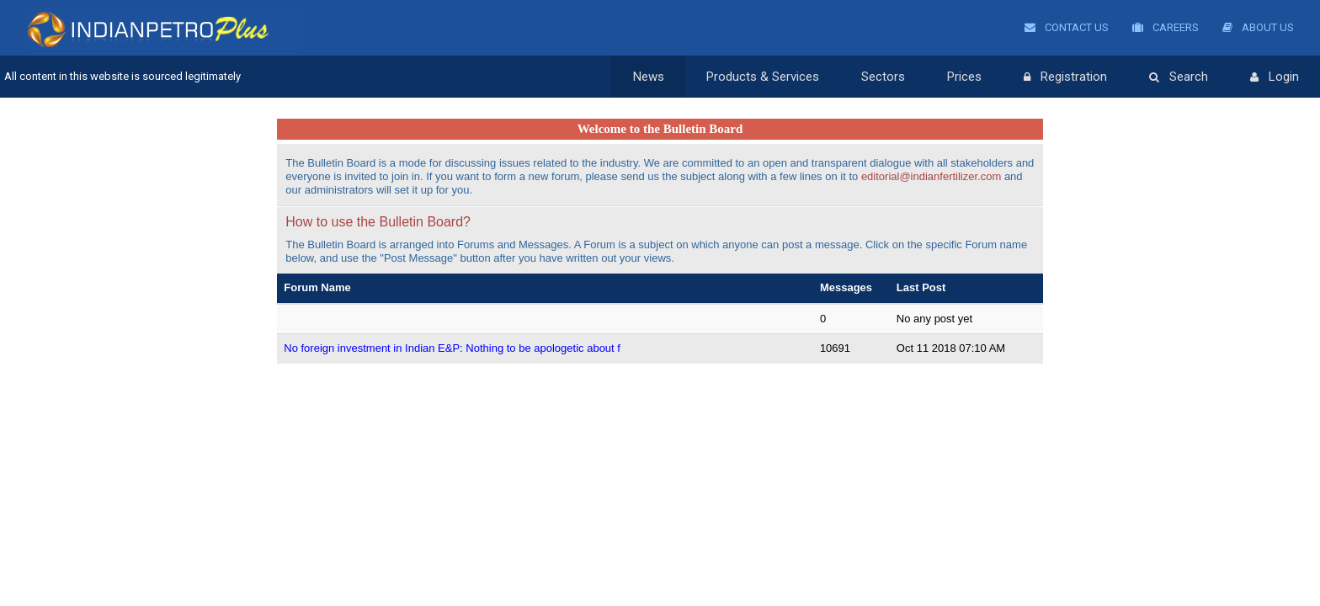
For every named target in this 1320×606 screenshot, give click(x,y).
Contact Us (1067, 27)
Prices (964, 76)
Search (1178, 77)
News (648, 76)
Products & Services (762, 76)
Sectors (883, 76)
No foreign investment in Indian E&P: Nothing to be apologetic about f (452, 348)
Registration (1065, 77)
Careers (1165, 27)
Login (1274, 77)
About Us (1258, 27)
